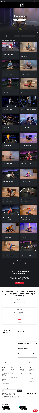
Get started (19, 19)
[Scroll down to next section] (19, 31)
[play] (37, 32)
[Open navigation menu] (37, 1)
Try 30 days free (19, 282)
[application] (35, 410)
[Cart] (34, 1)
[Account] (31, 1)
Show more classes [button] (19, 263)
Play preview (19, 23)
